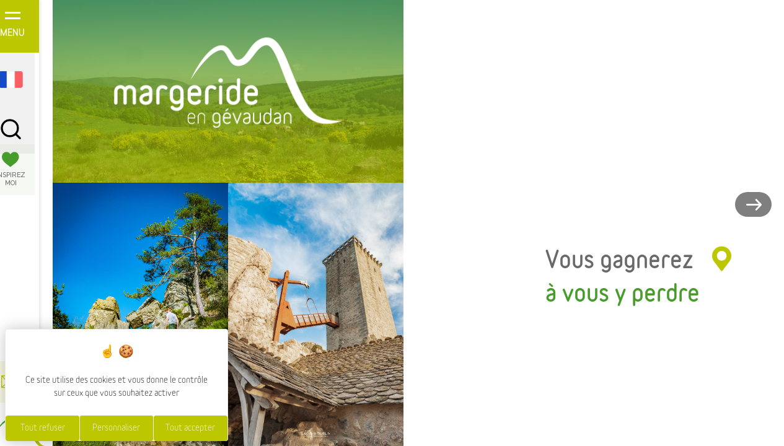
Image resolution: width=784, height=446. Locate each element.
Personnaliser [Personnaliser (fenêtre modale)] (116, 428)
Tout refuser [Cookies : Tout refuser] (42, 428)
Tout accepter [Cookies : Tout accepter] (190, 428)
